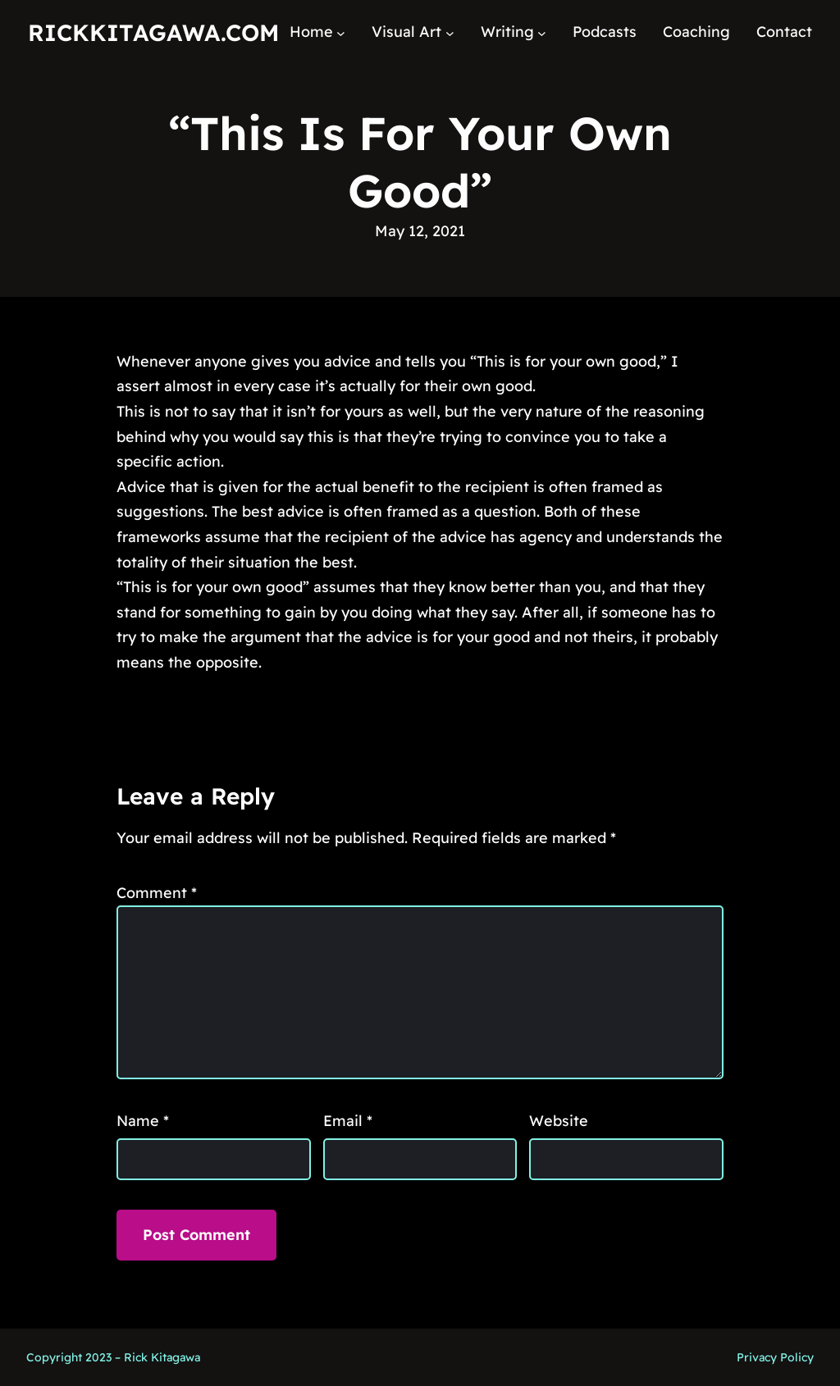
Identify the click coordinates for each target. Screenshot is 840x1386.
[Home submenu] (340, 32)
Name (142, 1120)
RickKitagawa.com (153, 32)
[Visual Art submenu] (449, 32)
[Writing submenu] (541, 32)
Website (558, 1120)
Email (347, 1120)
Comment (156, 892)
